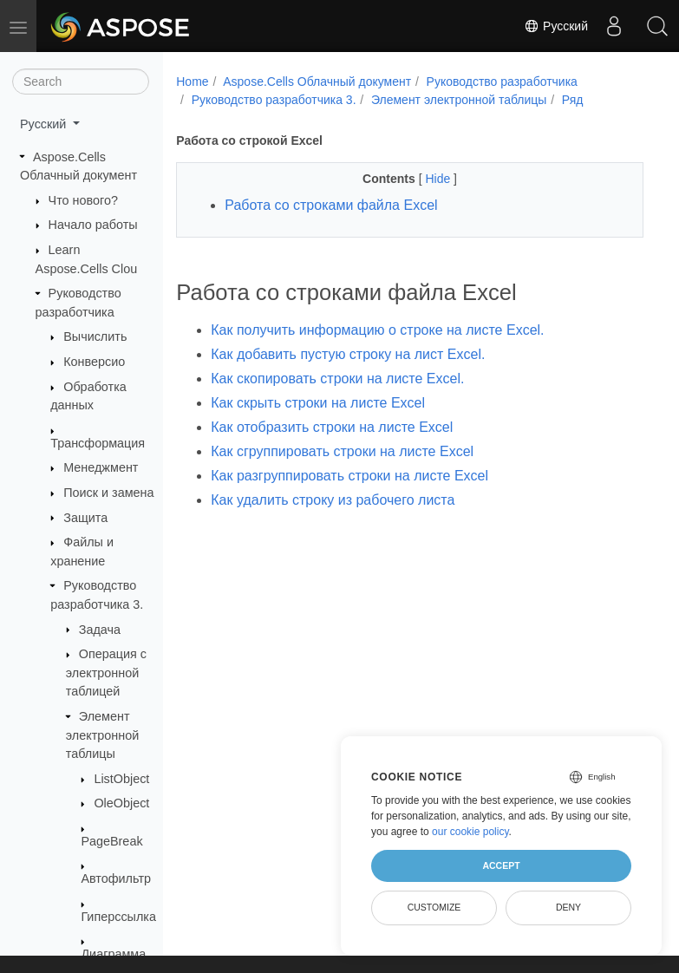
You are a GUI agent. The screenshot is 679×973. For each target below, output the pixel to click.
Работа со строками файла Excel (331, 205)
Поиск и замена (108, 493)
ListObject (121, 779)
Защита (85, 518)
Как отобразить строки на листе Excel (332, 427)
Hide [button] (439, 179)
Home (192, 81)
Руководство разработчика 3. (274, 100)
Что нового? (83, 200)
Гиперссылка (118, 917)
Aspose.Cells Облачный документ (317, 81)
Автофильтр (116, 878)
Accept (500, 865)
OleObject (121, 803)
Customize (434, 907)
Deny (568, 907)
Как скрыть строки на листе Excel (318, 402)
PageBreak (111, 841)
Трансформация (97, 443)
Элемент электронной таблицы (102, 735)
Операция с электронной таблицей (106, 672)
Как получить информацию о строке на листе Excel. (377, 330)
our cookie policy (470, 832)
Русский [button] (44, 124)
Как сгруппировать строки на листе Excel (342, 451)
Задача (100, 630)
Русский (556, 26)
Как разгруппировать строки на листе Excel (349, 475)
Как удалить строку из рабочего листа (332, 500)
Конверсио (94, 362)
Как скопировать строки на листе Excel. (337, 378)
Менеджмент (100, 467)
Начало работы (93, 225)
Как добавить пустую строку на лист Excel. (348, 354)
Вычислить (95, 336)
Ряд (573, 100)
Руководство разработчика (502, 81)
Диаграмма (113, 954)
